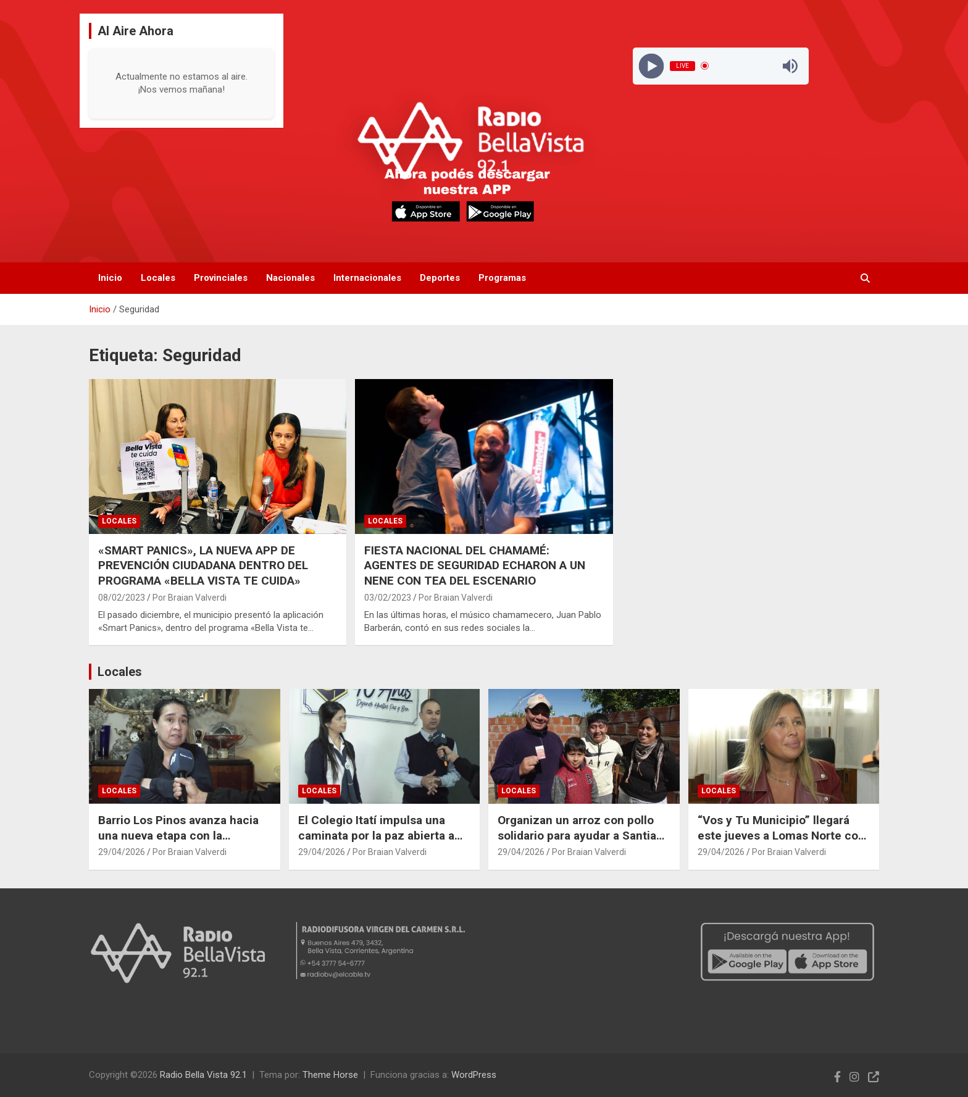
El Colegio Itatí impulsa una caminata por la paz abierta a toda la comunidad (376, 835)
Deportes (440, 277)
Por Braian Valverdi (189, 598)
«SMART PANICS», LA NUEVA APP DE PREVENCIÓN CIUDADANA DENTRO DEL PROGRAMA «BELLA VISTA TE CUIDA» (203, 565)
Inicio (110, 277)
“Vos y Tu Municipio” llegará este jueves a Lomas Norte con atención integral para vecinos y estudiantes (781, 843)
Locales (158, 277)
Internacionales (367, 277)
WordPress (473, 1074)
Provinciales (221, 277)
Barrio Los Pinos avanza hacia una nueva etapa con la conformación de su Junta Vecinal (178, 843)
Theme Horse (330, 1074)
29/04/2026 (121, 852)
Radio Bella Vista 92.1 (203, 1074)
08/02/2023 (121, 598)
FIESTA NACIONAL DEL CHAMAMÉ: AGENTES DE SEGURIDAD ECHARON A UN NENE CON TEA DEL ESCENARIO (474, 565)
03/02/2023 (387, 598)
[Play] (651, 65)
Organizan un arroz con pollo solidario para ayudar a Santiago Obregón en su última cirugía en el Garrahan (584, 843)
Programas (502, 277)
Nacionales (290, 277)
